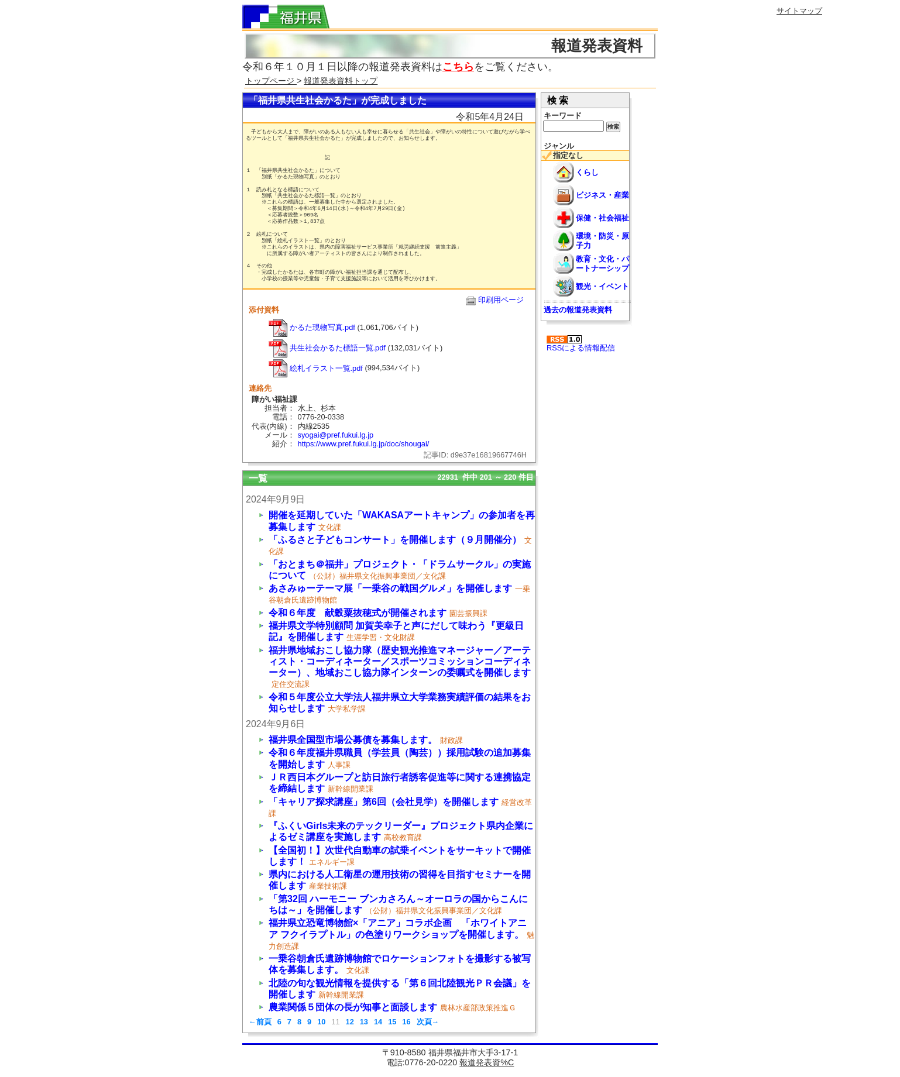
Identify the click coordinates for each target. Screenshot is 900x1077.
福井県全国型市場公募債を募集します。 (353, 740)
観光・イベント (602, 286)
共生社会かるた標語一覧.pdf (327, 347)
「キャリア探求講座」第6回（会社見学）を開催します (384, 802)
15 (392, 1021)
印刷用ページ (501, 299)
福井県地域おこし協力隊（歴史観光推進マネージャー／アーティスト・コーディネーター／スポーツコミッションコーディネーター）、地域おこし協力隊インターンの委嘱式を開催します (400, 661)
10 (321, 1021)
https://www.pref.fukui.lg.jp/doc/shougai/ (364, 443)
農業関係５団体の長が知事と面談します (353, 1007)
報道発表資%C (486, 1062)
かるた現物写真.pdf (312, 327)
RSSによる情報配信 (581, 343)
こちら (458, 67)
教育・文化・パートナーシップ (602, 263)
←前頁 (260, 1021)
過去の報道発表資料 (578, 309)
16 (406, 1021)
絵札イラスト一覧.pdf (316, 368)
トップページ (271, 80)
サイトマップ (799, 10)
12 (350, 1021)
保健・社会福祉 (602, 218)
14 (378, 1021)
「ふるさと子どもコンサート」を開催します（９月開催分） (395, 540)
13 (364, 1021)
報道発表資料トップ (340, 80)
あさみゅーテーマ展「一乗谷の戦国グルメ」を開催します (390, 588)
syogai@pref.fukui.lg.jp (336, 435)
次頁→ (428, 1021)
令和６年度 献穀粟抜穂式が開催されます (357, 613)
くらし (587, 172)
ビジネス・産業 (602, 195)
